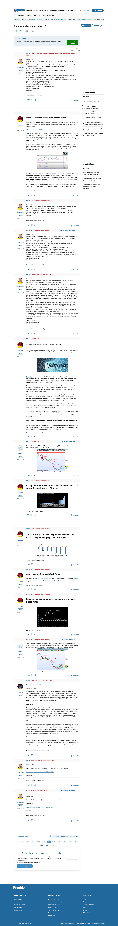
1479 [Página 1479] (40, 841)
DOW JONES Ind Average (41, 578)
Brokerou (20, 691)
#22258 (28, 679)
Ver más (25, 866)
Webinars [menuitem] (29, 15)
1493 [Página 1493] (69, 841)
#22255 (28, 569)
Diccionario (51, 913)
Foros (84, 899)
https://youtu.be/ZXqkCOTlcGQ (34, 129)
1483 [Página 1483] (46, 841)
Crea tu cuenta (98, 10)
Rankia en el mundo (18, 902)
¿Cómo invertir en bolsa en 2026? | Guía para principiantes (92, 179)
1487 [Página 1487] (63, 841)
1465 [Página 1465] (34, 841)
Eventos (85, 910)
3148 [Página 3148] (56, 845)
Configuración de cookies (98, 923)
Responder (86, 25)
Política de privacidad (73, 923)
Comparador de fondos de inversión (57, 902)
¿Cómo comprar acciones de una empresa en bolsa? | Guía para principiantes (91, 186)
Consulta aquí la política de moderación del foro (64, 836)
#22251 (28, 338)
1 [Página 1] (16, 841)
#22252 (28, 441)
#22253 (28, 480)
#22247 (28, 112)
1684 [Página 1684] (44, 845)
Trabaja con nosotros (19, 913)
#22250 (28, 274)
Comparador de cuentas (54, 910)
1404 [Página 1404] (28, 841)
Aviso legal (64, 923)
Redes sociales (87, 912)
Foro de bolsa (86, 96)
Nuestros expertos (18, 907)
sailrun (20, 453)
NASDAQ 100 (53, 579)
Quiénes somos (17, 899)
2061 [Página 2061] (50, 845)
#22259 (28, 760)
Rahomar (20, 124)
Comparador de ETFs (54, 904)
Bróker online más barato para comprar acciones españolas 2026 (92, 173)
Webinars (85, 907)
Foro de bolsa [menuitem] (37, 15)
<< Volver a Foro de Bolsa (21, 836)
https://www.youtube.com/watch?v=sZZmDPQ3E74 (40, 771)
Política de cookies (85, 923)
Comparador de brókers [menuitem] (48, 15)
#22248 (28, 200)
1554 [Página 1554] (37, 845)
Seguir (20, 69)
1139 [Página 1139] (21, 841)
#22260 (28, 790)
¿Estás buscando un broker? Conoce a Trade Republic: (39, 853)
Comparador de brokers (54, 899)
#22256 (28, 594)
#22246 (28, 53)
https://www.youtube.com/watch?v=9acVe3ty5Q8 (39, 807)
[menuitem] (30, 11)
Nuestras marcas (18, 910)
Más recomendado (87, 108)
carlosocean (20, 66)
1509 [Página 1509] (75, 841)
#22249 (28, 230)
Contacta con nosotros (19, 904)
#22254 (28, 527)
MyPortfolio (51, 915)
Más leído (95, 108)
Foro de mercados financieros (91, 100)
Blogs (84, 902)
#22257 (28, 639)
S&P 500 (76, 578)
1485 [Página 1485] (57, 841)
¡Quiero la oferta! (72, 42)
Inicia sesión (87, 10)
